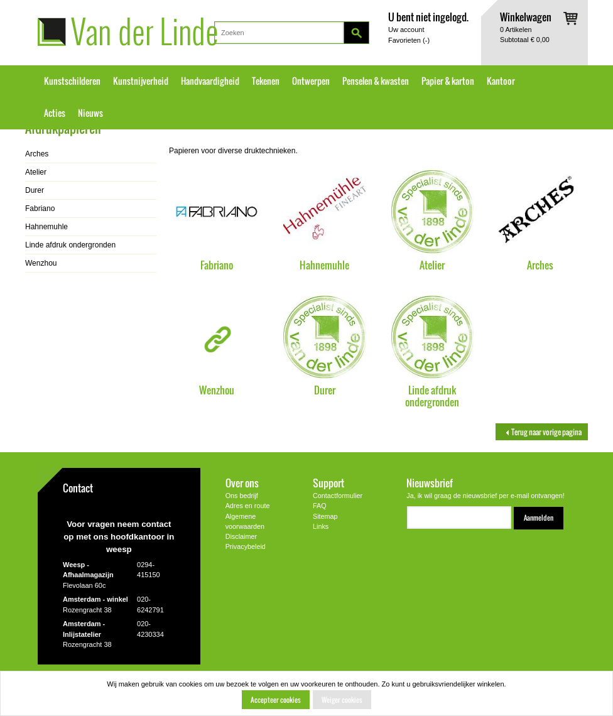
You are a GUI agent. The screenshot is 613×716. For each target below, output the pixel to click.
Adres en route (247, 505)
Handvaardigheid (210, 81)
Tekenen (265, 81)
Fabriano (216, 265)
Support (328, 482)
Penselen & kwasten (375, 81)
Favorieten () (409, 40)
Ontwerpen (311, 81)
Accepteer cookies (276, 700)
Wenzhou (216, 389)
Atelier (432, 265)
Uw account (406, 29)
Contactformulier (337, 495)
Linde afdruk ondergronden (432, 395)
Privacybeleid (245, 546)
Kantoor (501, 81)
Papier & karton (447, 81)
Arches (540, 265)
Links (320, 526)
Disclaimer (241, 536)
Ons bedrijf (241, 495)
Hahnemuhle (324, 265)
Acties (54, 113)
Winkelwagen (525, 16)
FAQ (320, 505)
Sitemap (325, 516)
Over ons (242, 482)
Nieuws (90, 113)
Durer (324, 389)
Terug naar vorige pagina (542, 431)
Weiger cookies (342, 700)
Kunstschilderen (72, 81)
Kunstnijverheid (140, 81)
